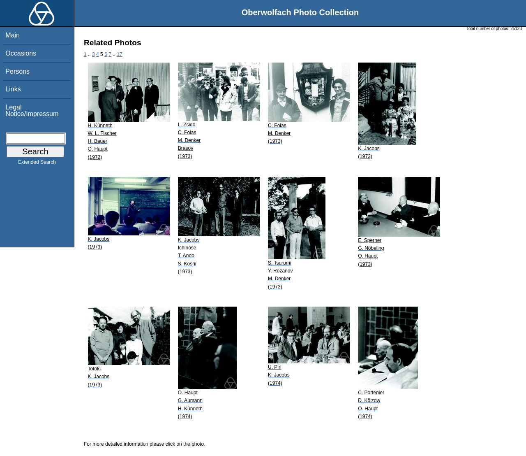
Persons (17, 71)
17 (119, 54)
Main (12, 35)
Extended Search (37, 163)
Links (13, 89)
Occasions (20, 53)
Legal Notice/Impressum (31, 110)
